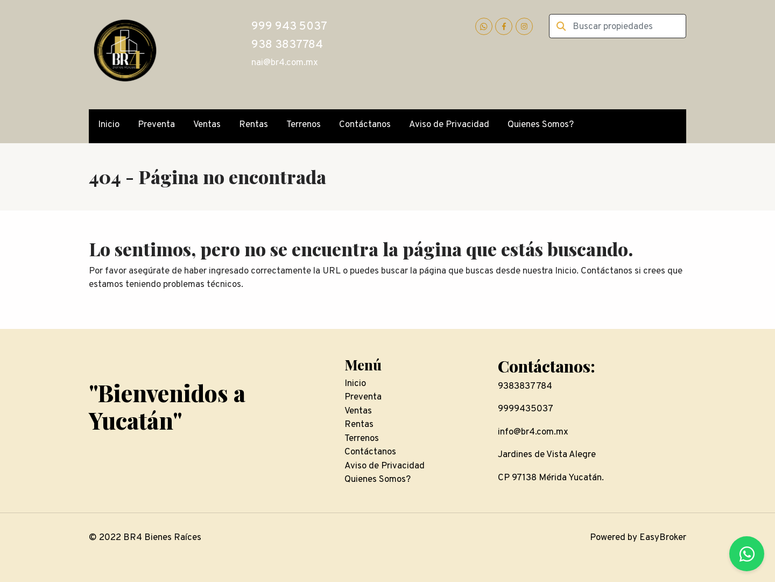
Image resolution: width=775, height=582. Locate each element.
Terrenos (303, 125)
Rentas (253, 125)
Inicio (108, 125)
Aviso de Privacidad (449, 125)
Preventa (156, 125)
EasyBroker (662, 538)
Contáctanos (365, 125)
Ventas (207, 125)
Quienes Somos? (541, 125)
